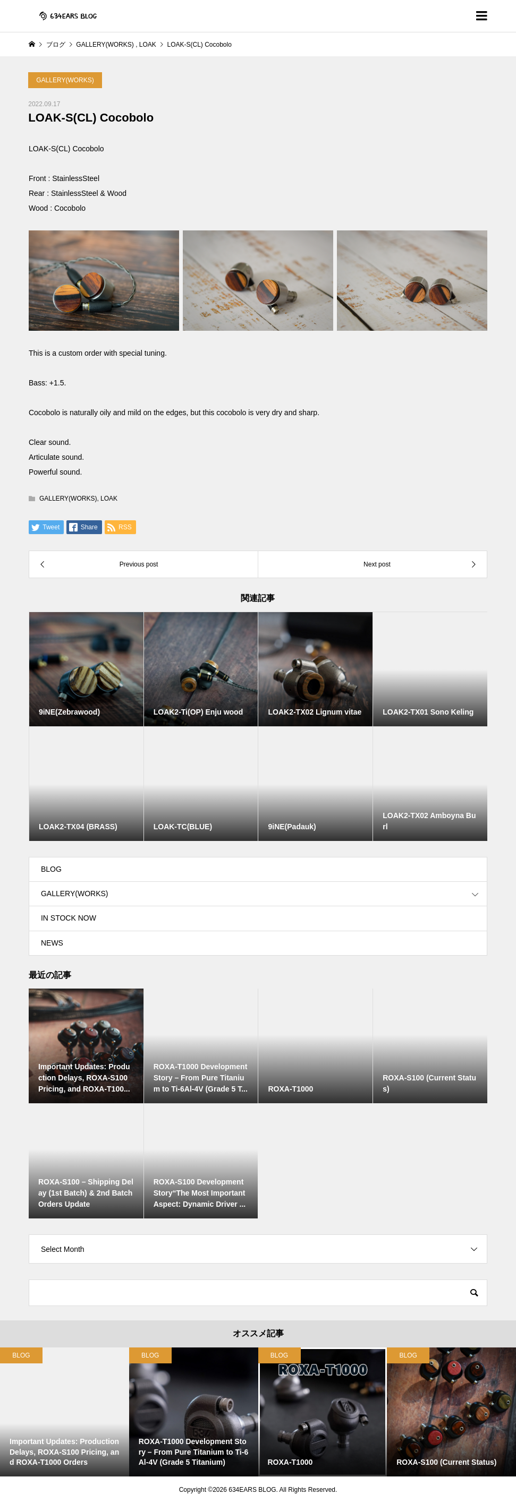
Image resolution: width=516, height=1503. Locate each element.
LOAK (108, 498)
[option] (64, 1411)
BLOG (51, 869)
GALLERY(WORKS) (65, 80)
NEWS (52, 943)
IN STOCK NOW (68, 918)
